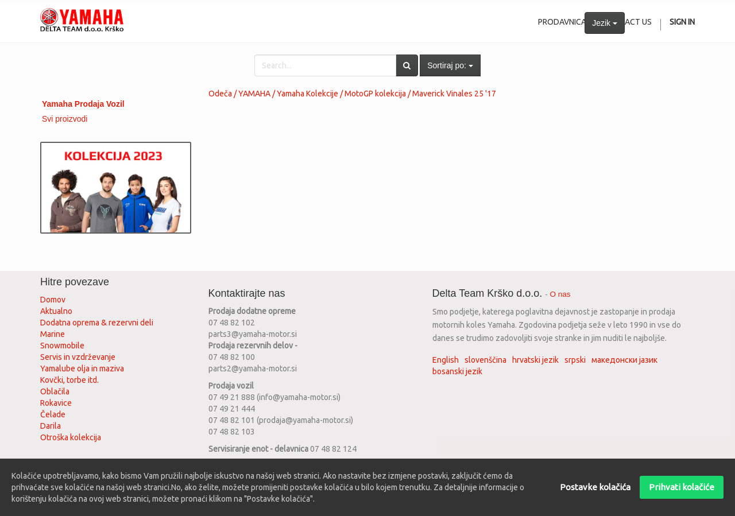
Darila (50, 425)
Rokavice (56, 403)
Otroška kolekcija (70, 437)
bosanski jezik (457, 371)
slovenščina (485, 359)
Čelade (52, 414)
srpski (575, 359)
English (445, 359)
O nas (560, 294)
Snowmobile (62, 345)
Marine (52, 334)
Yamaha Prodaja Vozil (83, 103)
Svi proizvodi (64, 118)
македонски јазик (624, 359)
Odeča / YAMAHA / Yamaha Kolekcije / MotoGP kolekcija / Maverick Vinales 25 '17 (352, 93)
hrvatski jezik (535, 359)
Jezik (604, 23)
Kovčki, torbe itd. (69, 380)
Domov (52, 299)
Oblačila (54, 391)
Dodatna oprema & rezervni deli (96, 322)
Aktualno (56, 311)
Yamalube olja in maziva (82, 368)
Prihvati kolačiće (681, 487)
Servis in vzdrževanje (77, 357)
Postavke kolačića (595, 487)
